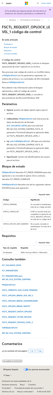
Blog (21, 384)
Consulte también (10, 53)
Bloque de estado (10, 47)
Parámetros (8, 44)
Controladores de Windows (30, 20)
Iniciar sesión (46, 3)
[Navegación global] (2, 3)
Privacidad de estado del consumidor (28, 388)
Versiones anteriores (9, 384)
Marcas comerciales (24, 391)
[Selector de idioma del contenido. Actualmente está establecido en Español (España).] (11, 369)
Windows (12, 20)
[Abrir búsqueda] (37, 3)
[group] (26, 214)
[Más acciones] (49, 20)
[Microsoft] (26, 3)
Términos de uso (8, 391)
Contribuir (32, 384)
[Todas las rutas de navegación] (4, 20)
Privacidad (6, 388)
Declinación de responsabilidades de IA (16, 381)
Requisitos (8, 50)
